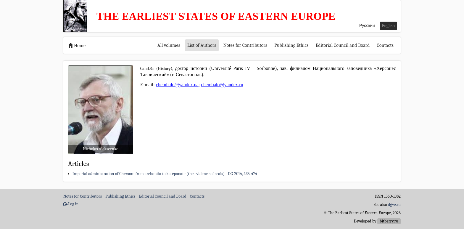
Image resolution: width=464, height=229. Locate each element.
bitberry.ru (389, 221)
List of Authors (201, 45)
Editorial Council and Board (343, 45)
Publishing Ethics (291, 45)
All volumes (168, 45)
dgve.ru (394, 204)
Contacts (385, 45)
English (388, 25)
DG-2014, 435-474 (242, 173)
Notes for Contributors (245, 45)
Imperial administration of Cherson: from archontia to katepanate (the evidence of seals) (148, 173)
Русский (367, 25)
